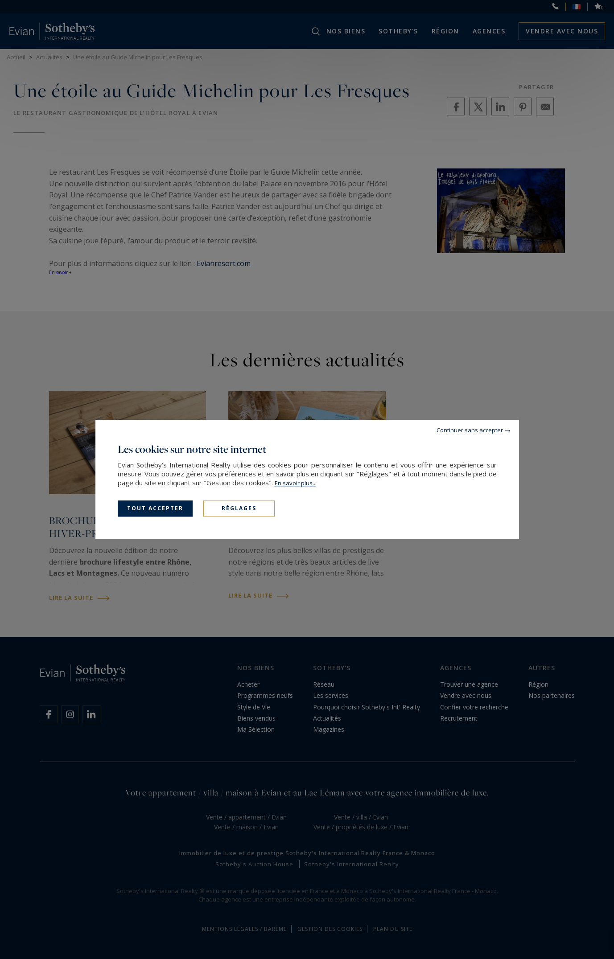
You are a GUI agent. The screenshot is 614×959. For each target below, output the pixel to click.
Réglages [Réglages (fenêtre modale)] (239, 508)
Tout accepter (155, 508)
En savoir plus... (296, 483)
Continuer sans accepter (470, 430)
